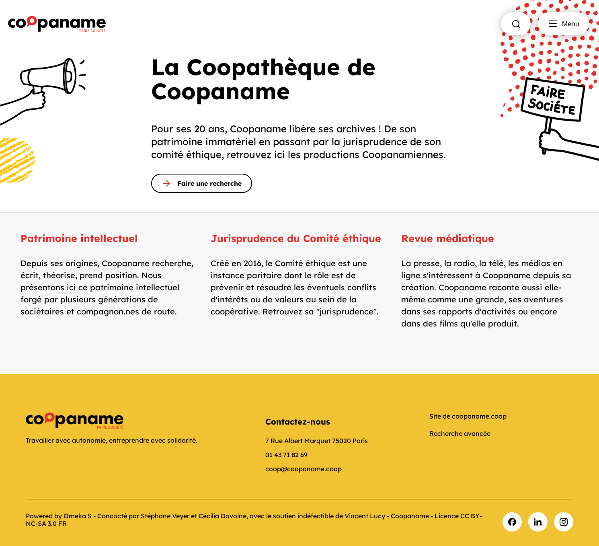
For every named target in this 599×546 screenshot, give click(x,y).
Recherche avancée (459, 433)
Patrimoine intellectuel (79, 238)
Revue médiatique (447, 238)
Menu (563, 23)
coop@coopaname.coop (303, 469)
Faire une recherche (202, 183)
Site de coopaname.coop (468, 416)
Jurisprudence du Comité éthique (296, 238)
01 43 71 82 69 (286, 455)
